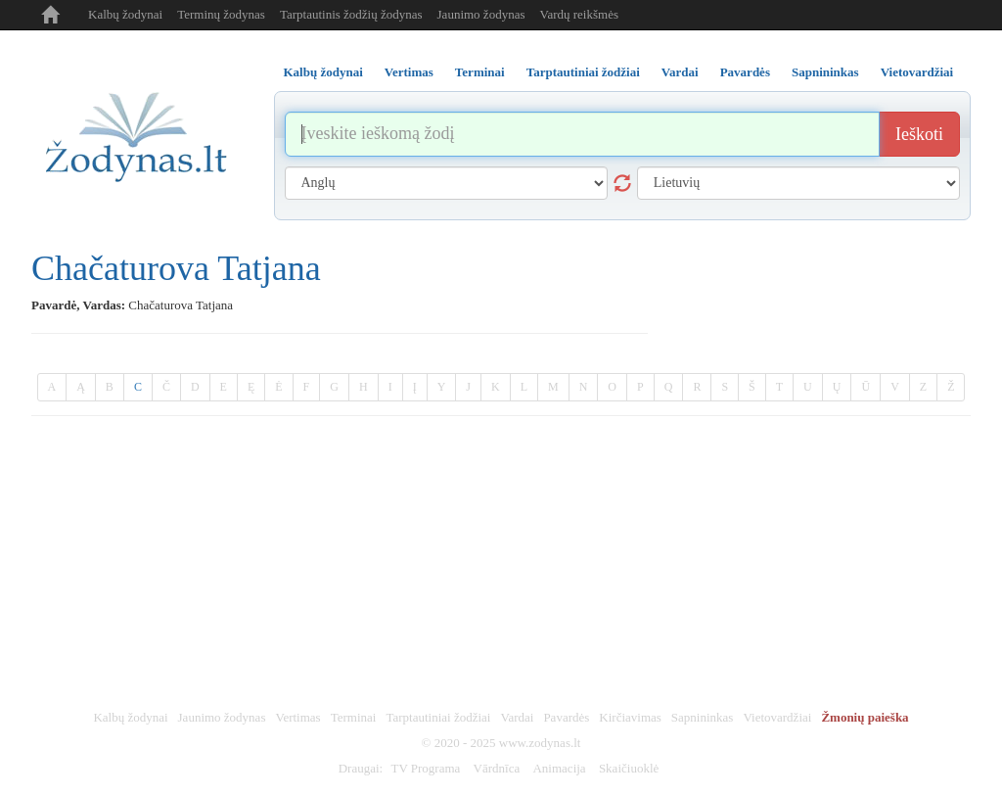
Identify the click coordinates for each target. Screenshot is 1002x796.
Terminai (354, 717)
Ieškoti (919, 134)
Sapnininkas (702, 717)
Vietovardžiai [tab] (917, 72)
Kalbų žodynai (125, 14)
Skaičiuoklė (629, 768)
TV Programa (425, 768)
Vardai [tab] (680, 72)
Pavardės (566, 717)
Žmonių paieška (864, 717)
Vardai (516, 717)
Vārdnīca (497, 768)
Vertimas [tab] (409, 72)
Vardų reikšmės (578, 14)
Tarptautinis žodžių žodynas (351, 14)
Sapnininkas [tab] (825, 72)
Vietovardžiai (777, 717)
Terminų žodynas (221, 14)
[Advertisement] (501, 563)
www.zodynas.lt (540, 742)
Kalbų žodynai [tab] (323, 72)
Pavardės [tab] (745, 72)
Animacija (558, 768)
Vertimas (297, 717)
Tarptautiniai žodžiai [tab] (583, 72)
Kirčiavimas (630, 717)
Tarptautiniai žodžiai (438, 717)
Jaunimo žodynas (481, 14)
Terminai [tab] (480, 72)
